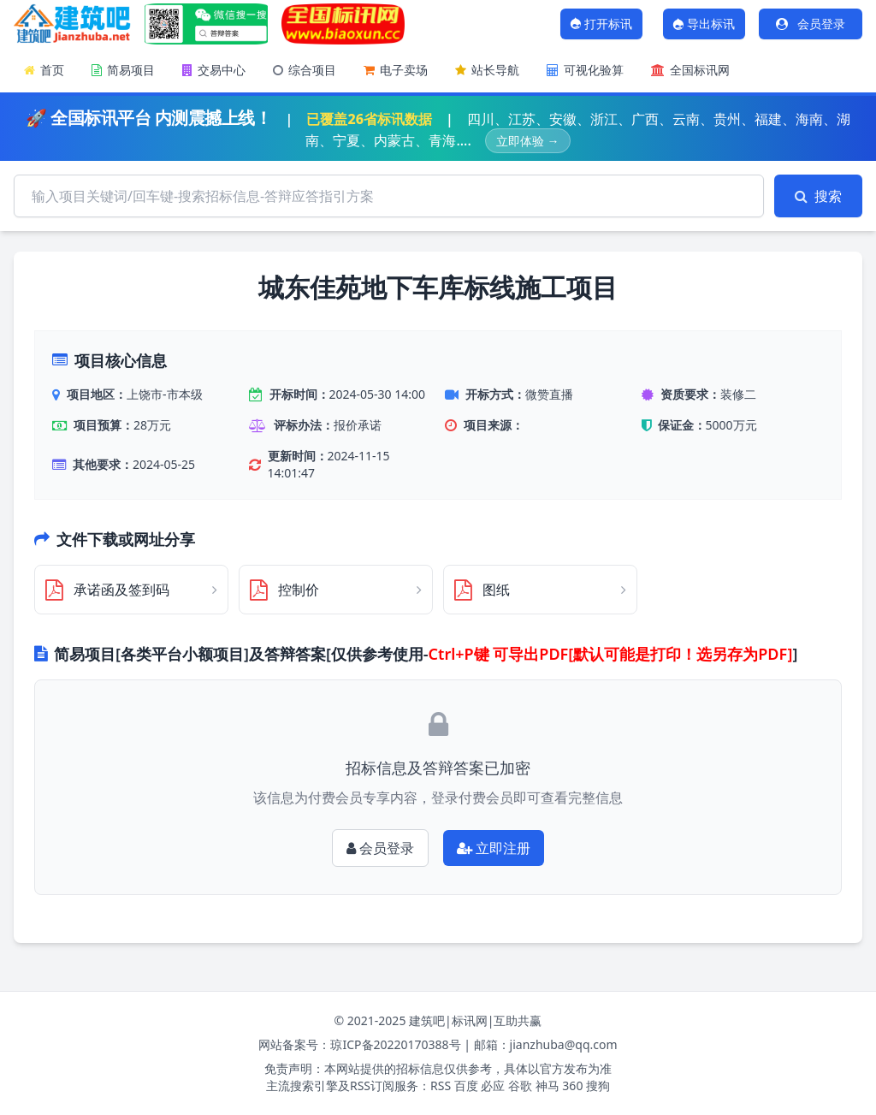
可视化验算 (585, 70)
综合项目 (304, 70)
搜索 (818, 196)
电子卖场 (396, 70)
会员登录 (810, 23)
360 (572, 1085)
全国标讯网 (690, 70)
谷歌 (520, 1085)
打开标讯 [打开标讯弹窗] (600, 23)
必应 (493, 1085)
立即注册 (493, 848)
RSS (440, 1085)
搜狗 (598, 1085)
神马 (547, 1085)
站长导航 (487, 70)
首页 (44, 70)
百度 (466, 1085)
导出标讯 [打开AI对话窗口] (703, 23)
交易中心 (214, 70)
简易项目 (123, 70)
